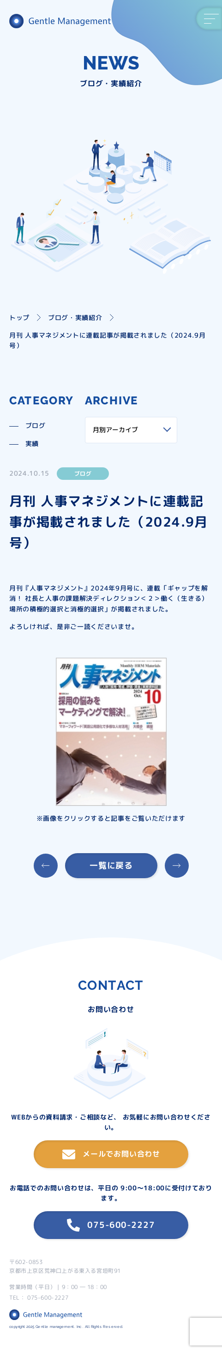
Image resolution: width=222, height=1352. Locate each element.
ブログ (35, 425)
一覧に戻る (111, 865)
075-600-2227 (111, 1225)
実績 (32, 443)
